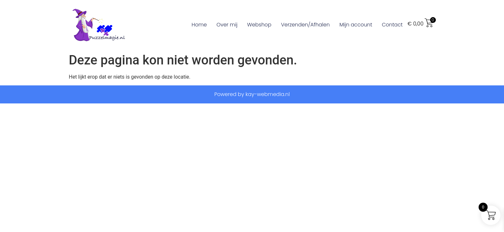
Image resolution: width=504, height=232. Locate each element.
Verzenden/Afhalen (305, 24)
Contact (392, 24)
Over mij (227, 24)
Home (199, 24)
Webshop (259, 24)
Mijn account (355, 24)
